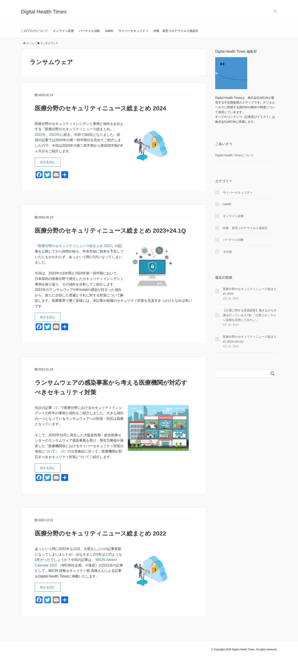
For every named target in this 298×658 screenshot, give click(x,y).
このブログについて (34, 31)
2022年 (40, 134)
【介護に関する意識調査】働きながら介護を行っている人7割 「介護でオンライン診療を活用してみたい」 (250, 315)
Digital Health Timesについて (234, 155)
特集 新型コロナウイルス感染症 (175, 31)
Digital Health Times (43, 12)
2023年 (54, 134)
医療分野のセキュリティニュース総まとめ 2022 (75, 246)
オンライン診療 (63, 31)
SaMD (109, 31)
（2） (63, 451)
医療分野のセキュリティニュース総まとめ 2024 (100, 108)
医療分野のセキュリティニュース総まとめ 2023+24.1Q (110, 230)
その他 (227, 251)
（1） (56, 408)
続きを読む (47, 162)
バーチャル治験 (89, 31)
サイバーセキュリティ (133, 31)
